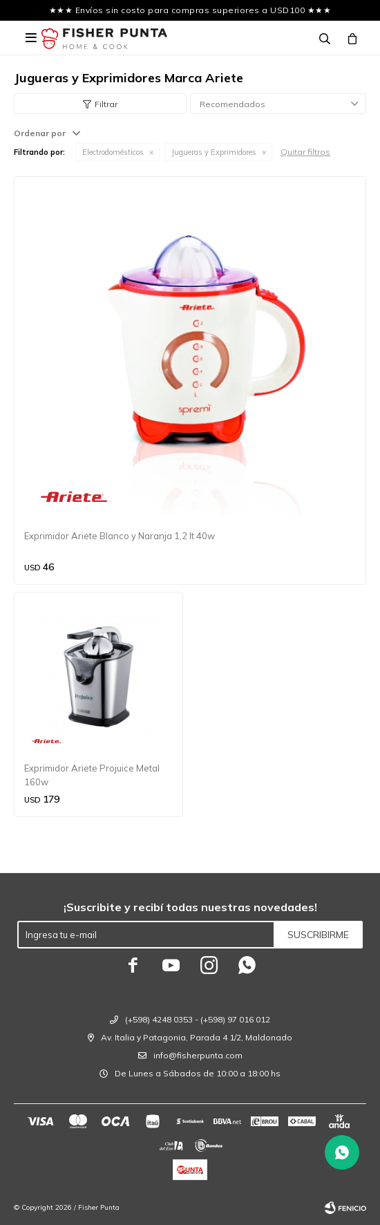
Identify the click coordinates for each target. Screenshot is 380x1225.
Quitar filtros (305, 152)
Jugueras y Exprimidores (213, 152)
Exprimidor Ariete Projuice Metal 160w (92, 775)
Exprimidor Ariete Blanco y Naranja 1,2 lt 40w (119, 535)
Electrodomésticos (113, 152)
